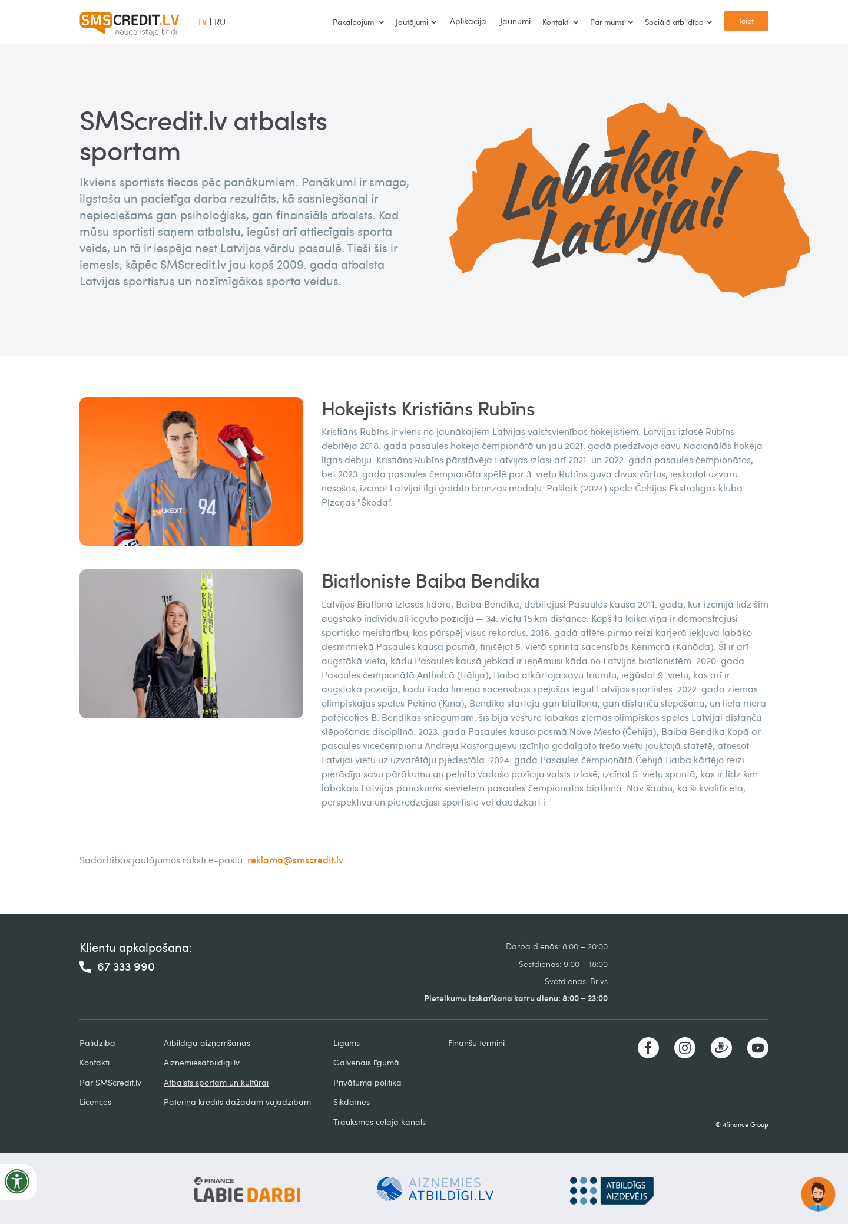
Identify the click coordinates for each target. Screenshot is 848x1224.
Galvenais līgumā (366, 1062)
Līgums (346, 1042)
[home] (130, 22)
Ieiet (746, 20)
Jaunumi (515, 21)
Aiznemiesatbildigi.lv (202, 1062)
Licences (95, 1101)
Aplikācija (468, 21)
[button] (358, 21)
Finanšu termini (476, 1042)
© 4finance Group (742, 1124)
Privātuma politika (367, 1082)
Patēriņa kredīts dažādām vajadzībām (237, 1101)
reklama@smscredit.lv (295, 859)
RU (220, 22)
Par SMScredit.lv (110, 1082)
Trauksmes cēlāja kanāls (379, 1121)
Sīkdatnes (351, 1101)
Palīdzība (97, 1042)
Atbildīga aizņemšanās (207, 1042)
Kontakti (95, 1062)
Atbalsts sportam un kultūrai (216, 1082)
